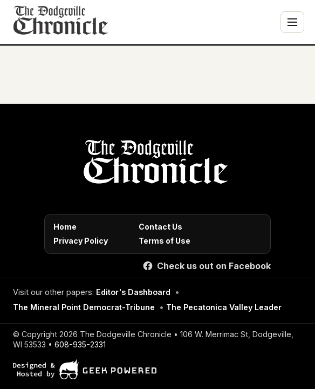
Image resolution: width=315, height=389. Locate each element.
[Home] (153, 164)
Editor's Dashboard (133, 292)
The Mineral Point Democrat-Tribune (84, 307)
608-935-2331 (80, 344)
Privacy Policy (80, 240)
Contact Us (160, 226)
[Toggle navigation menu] (292, 22)
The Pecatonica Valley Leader (224, 307)
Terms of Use (164, 240)
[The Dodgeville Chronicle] (59, 22)
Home (65, 226)
